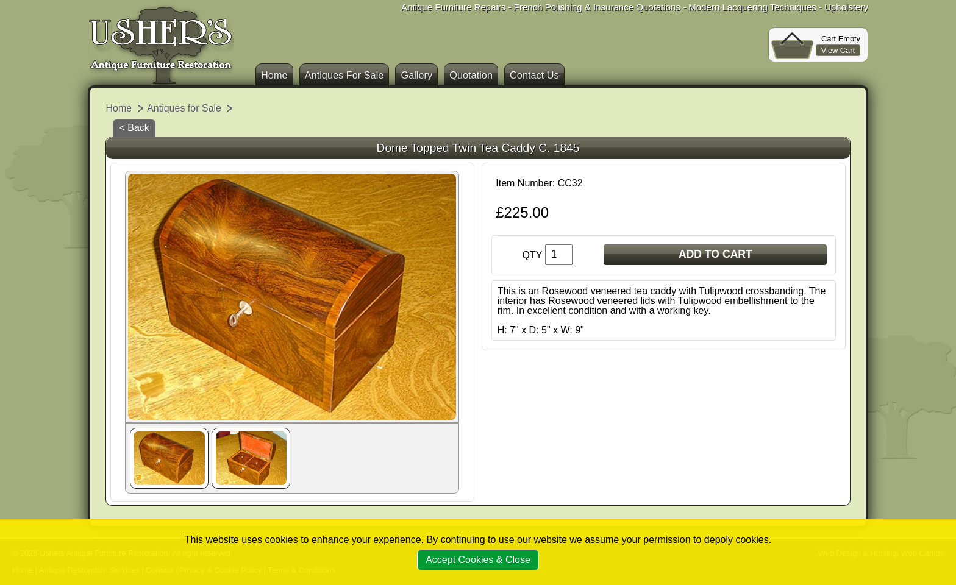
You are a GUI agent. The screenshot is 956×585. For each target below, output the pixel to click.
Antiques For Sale (344, 74)
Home (274, 74)
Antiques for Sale (184, 108)
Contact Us (534, 74)
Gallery (416, 74)
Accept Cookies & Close (478, 560)
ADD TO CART (715, 254)
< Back (134, 127)
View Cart (838, 50)
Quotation (471, 74)
